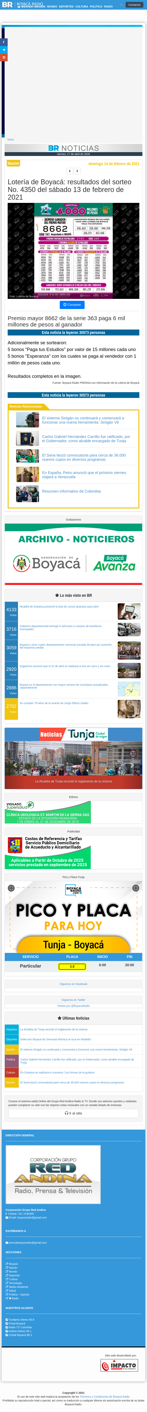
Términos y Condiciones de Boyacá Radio (105, 1396)
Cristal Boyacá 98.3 (20, 1335)
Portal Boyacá (17, 1323)
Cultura (13, 1279)
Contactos (134, 4)
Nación (13, 1267)
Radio (14, 1298)
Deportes (14, 1275)
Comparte (72, 304)
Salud (12, 1290)
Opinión (24, 1294)
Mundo (13, 1271)
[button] (15, 765)
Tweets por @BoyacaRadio (73, 1005)
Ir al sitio (73, 1113)
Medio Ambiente (18, 1286)
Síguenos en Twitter (73, 999)
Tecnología (15, 1283)
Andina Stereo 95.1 (19, 1331)
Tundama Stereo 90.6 (21, 1319)
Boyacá (13, 1263)
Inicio (10, 139)
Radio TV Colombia (20, 1327)
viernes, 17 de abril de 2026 (73, 154)
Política (13, 1294)
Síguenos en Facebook (73, 984)
